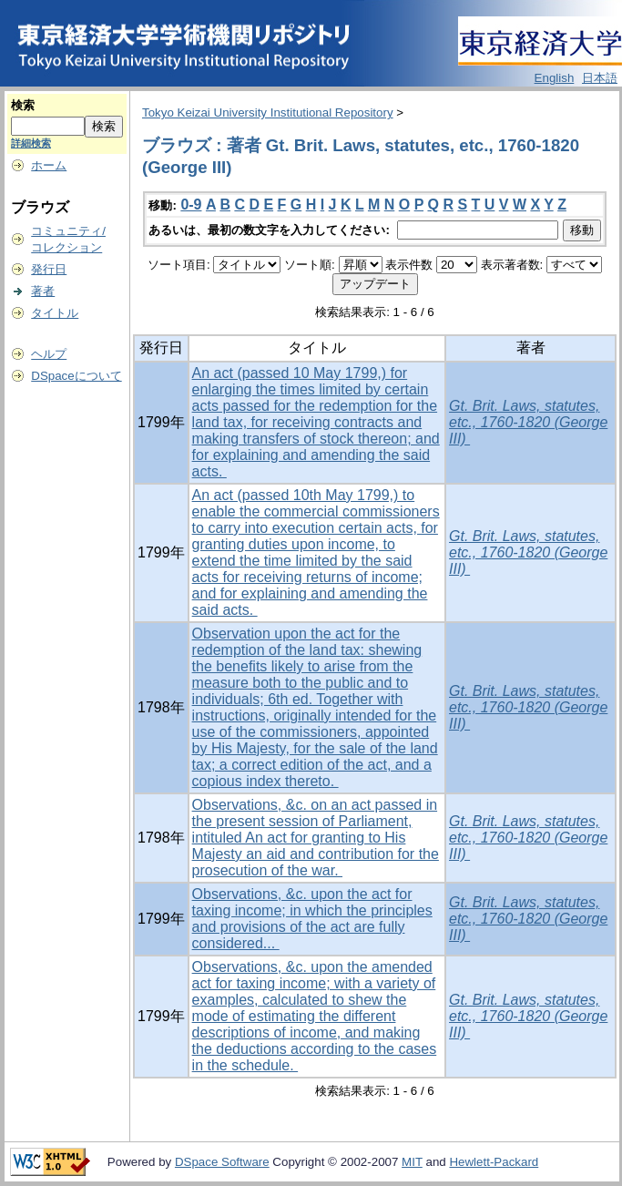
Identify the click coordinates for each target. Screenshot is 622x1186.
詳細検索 (31, 143)
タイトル (54, 313)
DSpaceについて (76, 376)
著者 (43, 291)
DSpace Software (222, 1162)
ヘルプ (48, 354)
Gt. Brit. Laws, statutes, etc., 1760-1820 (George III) (528, 422)
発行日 (48, 269)
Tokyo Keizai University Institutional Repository (267, 112)
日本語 (599, 78)
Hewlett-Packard (493, 1162)
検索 (23, 105)
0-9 (190, 204)
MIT (412, 1162)
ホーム (48, 165)
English (555, 78)
